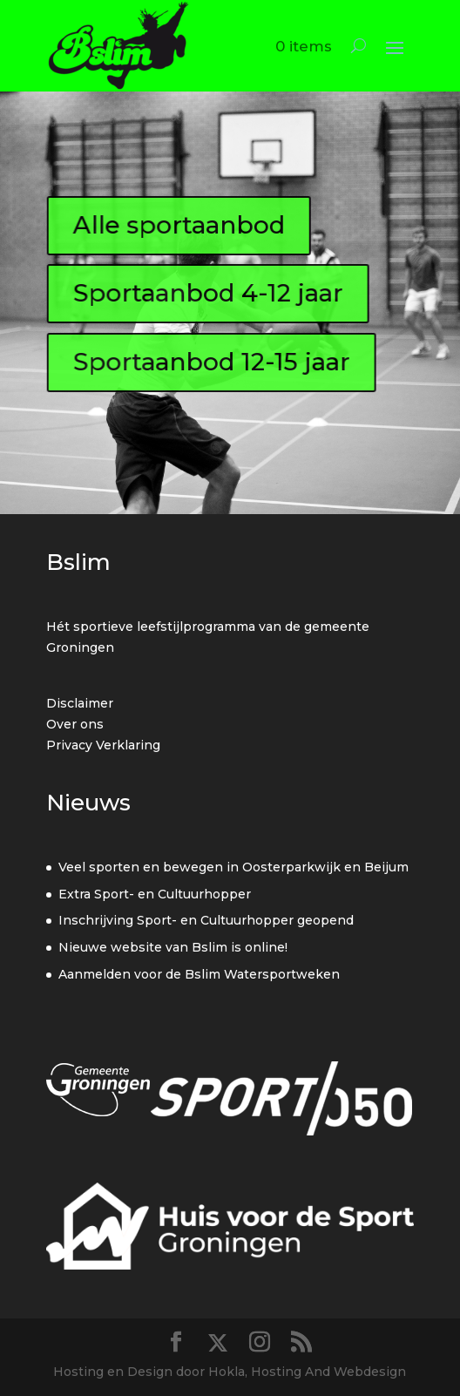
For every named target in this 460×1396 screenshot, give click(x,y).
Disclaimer (79, 703)
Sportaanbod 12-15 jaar (211, 361)
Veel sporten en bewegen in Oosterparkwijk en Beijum (233, 867)
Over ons (75, 724)
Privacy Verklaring (103, 745)
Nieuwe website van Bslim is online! (173, 947)
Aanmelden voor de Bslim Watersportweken (199, 974)
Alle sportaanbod (179, 225)
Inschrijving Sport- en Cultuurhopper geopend (206, 920)
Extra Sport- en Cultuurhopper (154, 894)
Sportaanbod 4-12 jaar (208, 293)
